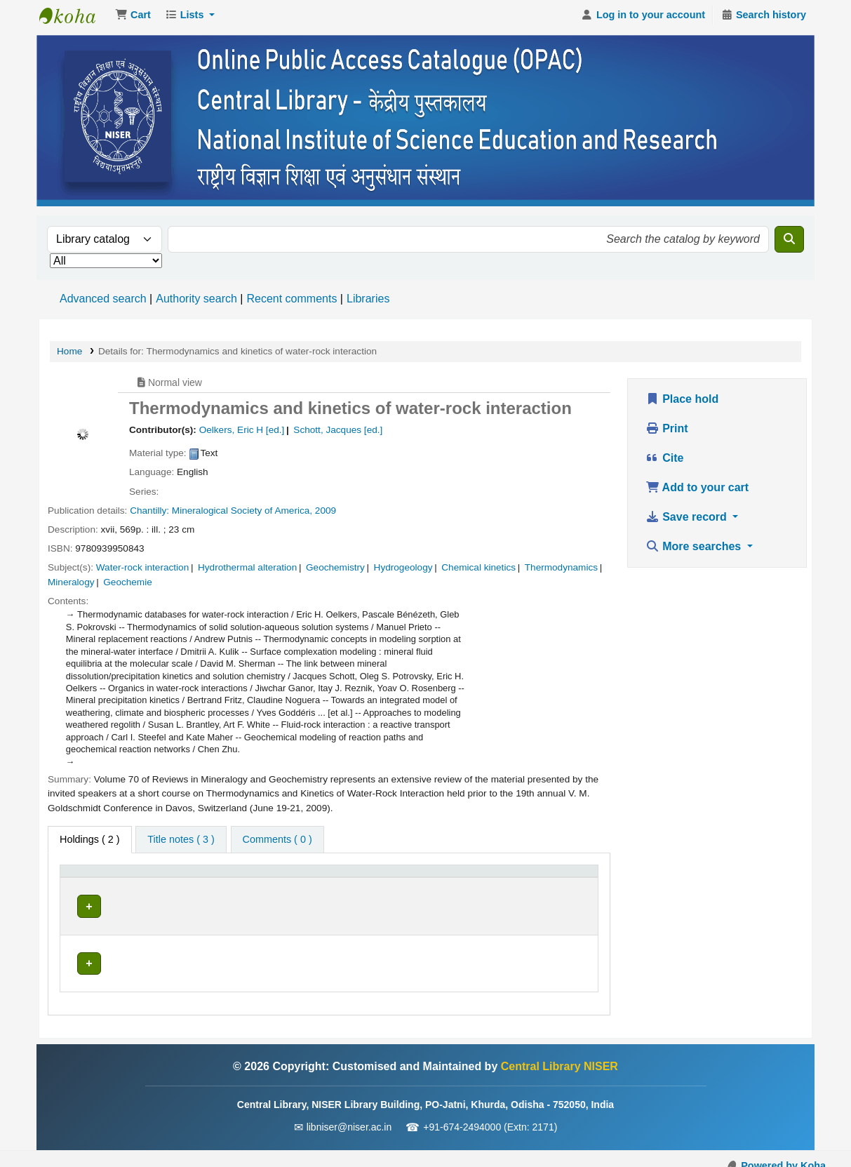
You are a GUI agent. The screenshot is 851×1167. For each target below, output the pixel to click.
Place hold (681, 403)
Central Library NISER (74, 20)
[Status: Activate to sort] (478, 883)
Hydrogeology (403, 571)
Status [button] (464, 882)
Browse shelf (372, 910)
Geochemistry (335, 571)
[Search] (789, 243)
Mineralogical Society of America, (242, 514)
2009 (325, 514)
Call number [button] (303, 882)
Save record (687, 521)
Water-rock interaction (142, 571)
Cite (664, 462)
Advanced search (103, 303)
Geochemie (127, 586)
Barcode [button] (541, 882)
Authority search (196, 303)
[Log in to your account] (643, 19)
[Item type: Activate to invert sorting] (104, 883)
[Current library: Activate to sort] (208, 883)
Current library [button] (189, 882)
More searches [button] (694, 550)
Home (69, 355)
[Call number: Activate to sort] (355, 883)
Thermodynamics (561, 571)
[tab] (180, 844)
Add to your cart (697, 492)
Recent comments (291, 303)
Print (666, 433)
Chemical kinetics (478, 571)
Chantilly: (149, 514)
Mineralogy (71, 586)
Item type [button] (88, 882)
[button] (132, 19)
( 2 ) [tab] (90, 843)
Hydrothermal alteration (247, 571)
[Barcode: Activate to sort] (556, 883)
